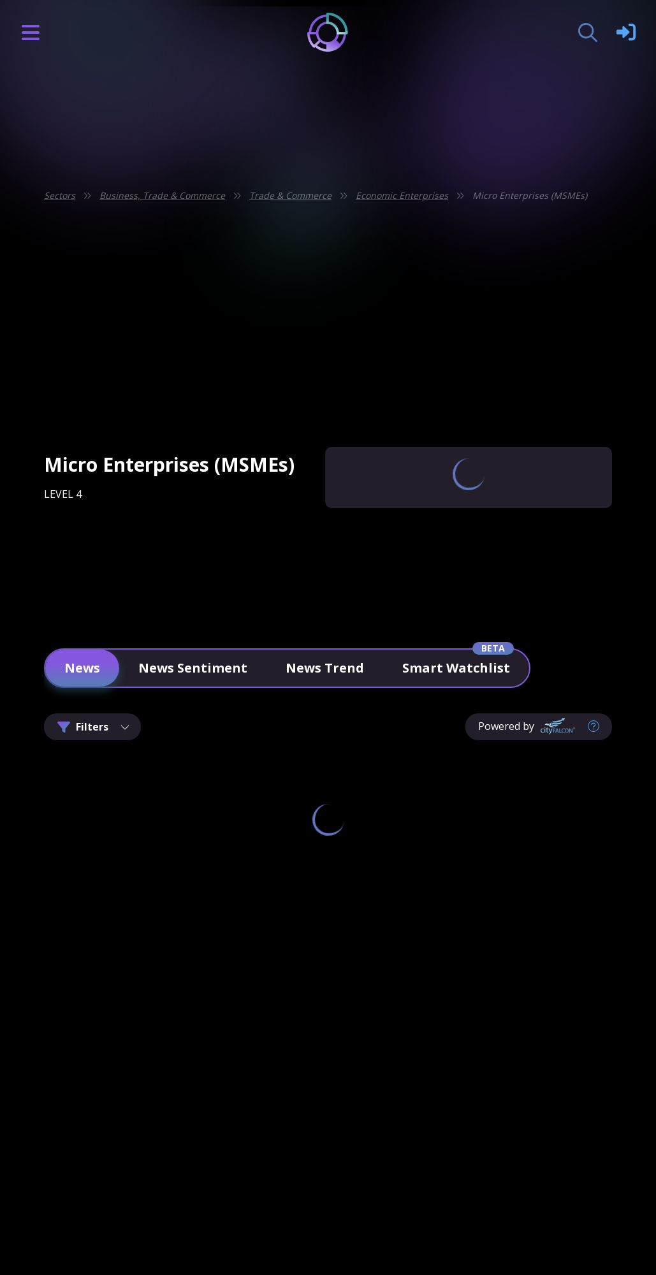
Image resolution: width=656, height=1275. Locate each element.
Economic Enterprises (402, 195)
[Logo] (328, 32)
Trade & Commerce (290, 195)
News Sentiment (192, 667)
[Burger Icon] (30, 32)
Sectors (59, 195)
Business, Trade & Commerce (162, 195)
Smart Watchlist (456, 667)
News (82, 667)
